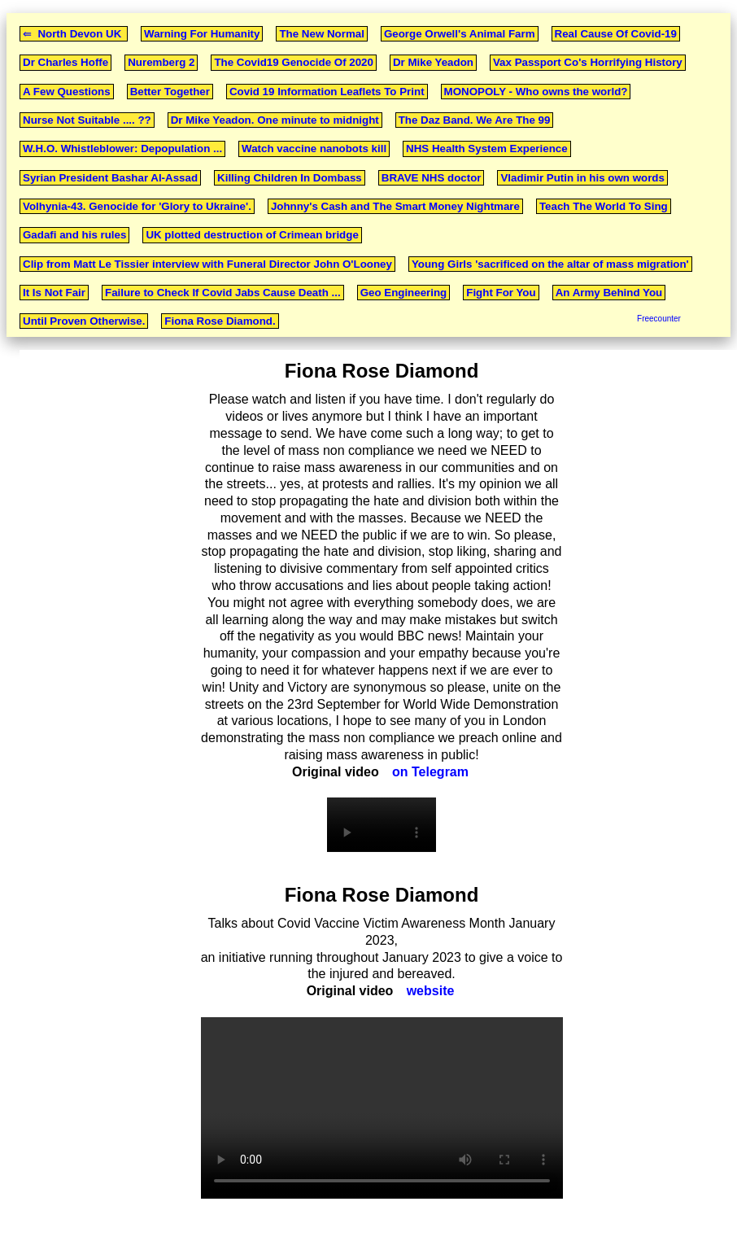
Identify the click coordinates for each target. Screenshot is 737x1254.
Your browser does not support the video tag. (381, 824)
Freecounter (659, 318)
